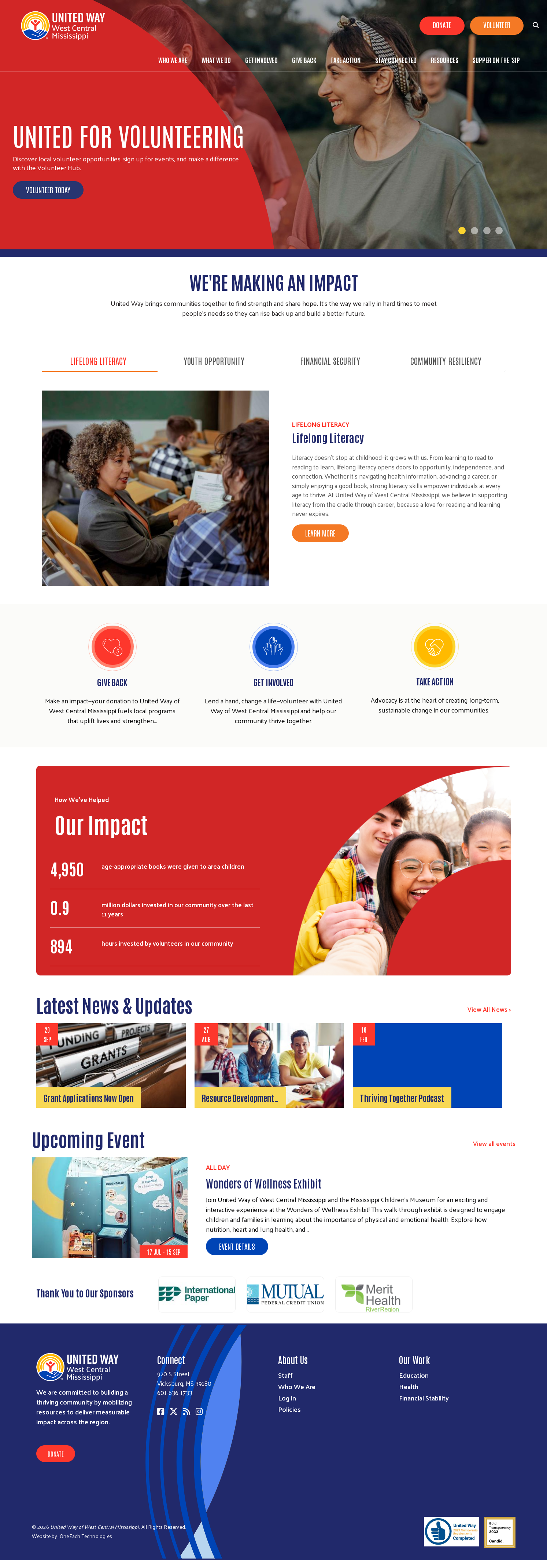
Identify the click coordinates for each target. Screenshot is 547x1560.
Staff (285, 1375)
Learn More (320, 533)
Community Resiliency (445, 360)
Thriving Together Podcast (402, 1097)
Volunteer (496, 24)
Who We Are (172, 59)
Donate (442, 24)
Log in (287, 1397)
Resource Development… (240, 1097)
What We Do (216, 59)
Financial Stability (424, 1397)
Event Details (237, 1246)
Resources (444, 59)
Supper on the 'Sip (496, 59)
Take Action (345, 59)
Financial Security (330, 360)
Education (414, 1375)
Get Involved (261, 59)
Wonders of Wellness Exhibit (264, 1183)
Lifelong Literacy (98, 360)
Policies (289, 1409)
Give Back (304, 59)
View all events (494, 1143)
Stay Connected (396, 59)
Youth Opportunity (214, 360)
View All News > (489, 1009)
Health (408, 1386)
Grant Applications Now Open (89, 1097)
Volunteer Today (48, 189)
